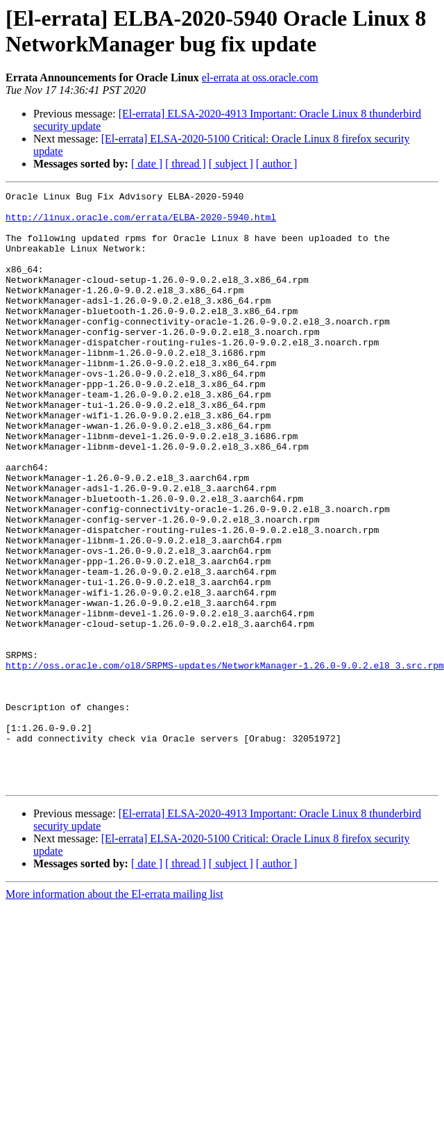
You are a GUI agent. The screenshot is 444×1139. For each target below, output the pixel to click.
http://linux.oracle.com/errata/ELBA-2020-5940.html (141, 223)
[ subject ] (231, 164)
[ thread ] (185, 164)
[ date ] (146, 164)
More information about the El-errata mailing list (114, 1013)
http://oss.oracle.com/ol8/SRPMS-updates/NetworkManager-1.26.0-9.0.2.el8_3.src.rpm (225, 761)
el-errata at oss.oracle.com (260, 77)
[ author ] (277, 164)
